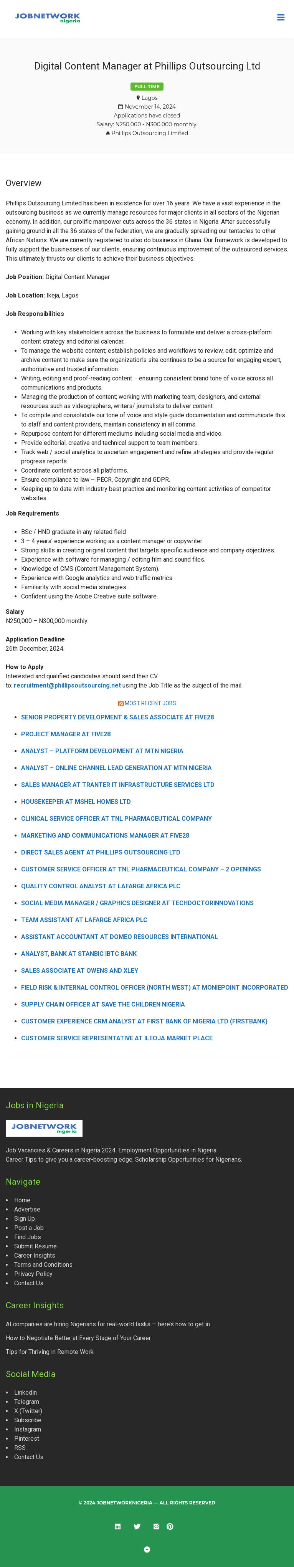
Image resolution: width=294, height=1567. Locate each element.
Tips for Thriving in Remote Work (50, 1351)
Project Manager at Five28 (66, 734)
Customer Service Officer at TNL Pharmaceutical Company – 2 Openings (141, 869)
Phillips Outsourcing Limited (149, 133)
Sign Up (24, 1218)
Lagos (150, 97)
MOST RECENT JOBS (150, 703)
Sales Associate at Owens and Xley (79, 970)
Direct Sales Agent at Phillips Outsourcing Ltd (100, 852)
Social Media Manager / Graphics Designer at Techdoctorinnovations (137, 903)
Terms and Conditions (43, 1264)
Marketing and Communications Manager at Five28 (105, 835)
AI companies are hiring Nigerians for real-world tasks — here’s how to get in (108, 1324)
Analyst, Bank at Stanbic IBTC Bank (79, 953)
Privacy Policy (33, 1274)
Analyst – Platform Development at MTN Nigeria (102, 751)
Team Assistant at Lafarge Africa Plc (84, 920)
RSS (20, 1447)
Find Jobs (27, 1237)
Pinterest (26, 1438)
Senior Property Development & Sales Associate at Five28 (117, 717)
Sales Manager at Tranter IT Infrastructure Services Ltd (118, 784)
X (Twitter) (28, 1411)
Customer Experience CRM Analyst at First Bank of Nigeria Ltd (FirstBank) (144, 1021)
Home (22, 1200)
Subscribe (27, 1420)
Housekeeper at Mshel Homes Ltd (76, 801)
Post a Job (29, 1227)
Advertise (27, 1209)
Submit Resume (35, 1246)
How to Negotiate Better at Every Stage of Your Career (78, 1338)
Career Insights (34, 1255)
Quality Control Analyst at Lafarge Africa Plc (100, 886)
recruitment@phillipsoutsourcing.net (67, 685)
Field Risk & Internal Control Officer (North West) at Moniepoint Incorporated (154, 987)
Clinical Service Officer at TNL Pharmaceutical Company (116, 818)
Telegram (26, 1401)
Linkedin (25, 1392)
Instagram (27, 1429)
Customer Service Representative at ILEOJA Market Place (117, 1038)
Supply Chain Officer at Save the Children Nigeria (103, 1004)
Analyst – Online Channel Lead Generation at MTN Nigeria (116, 768)
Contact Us (28, 1283)
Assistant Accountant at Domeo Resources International (119, 937)
